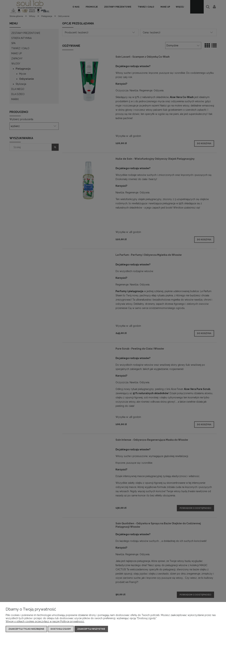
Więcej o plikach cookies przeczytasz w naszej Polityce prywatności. (45, 621)
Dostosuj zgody (61, 629)
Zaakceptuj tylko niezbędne (26, 629)
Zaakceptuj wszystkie (91, 629)
